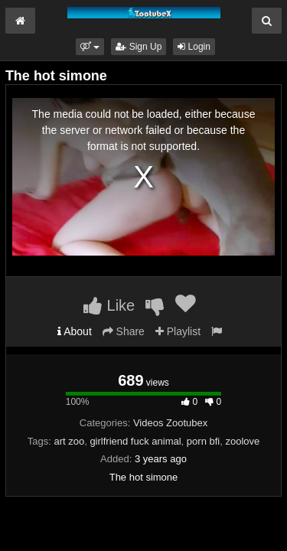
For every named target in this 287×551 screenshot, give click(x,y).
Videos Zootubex (170, 423)
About (74, 331)
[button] (90, 46)
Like (109, 305)
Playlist (178, 331)
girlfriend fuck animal (135, 441)
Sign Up (138, 46)
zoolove (242, 441)
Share (124, 331)
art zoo (69, 441)
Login (194, 46)
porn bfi (203, 441)
